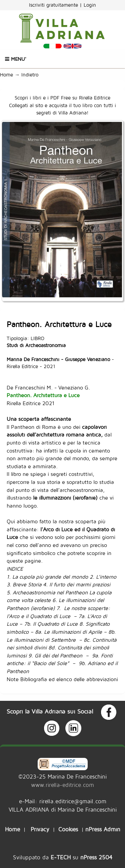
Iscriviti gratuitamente (54, 5)
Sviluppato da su (62, 857)
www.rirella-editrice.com (62, 785)
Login (90, 5)
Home (6, 74)
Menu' (15, 59)
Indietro (31, 74)
